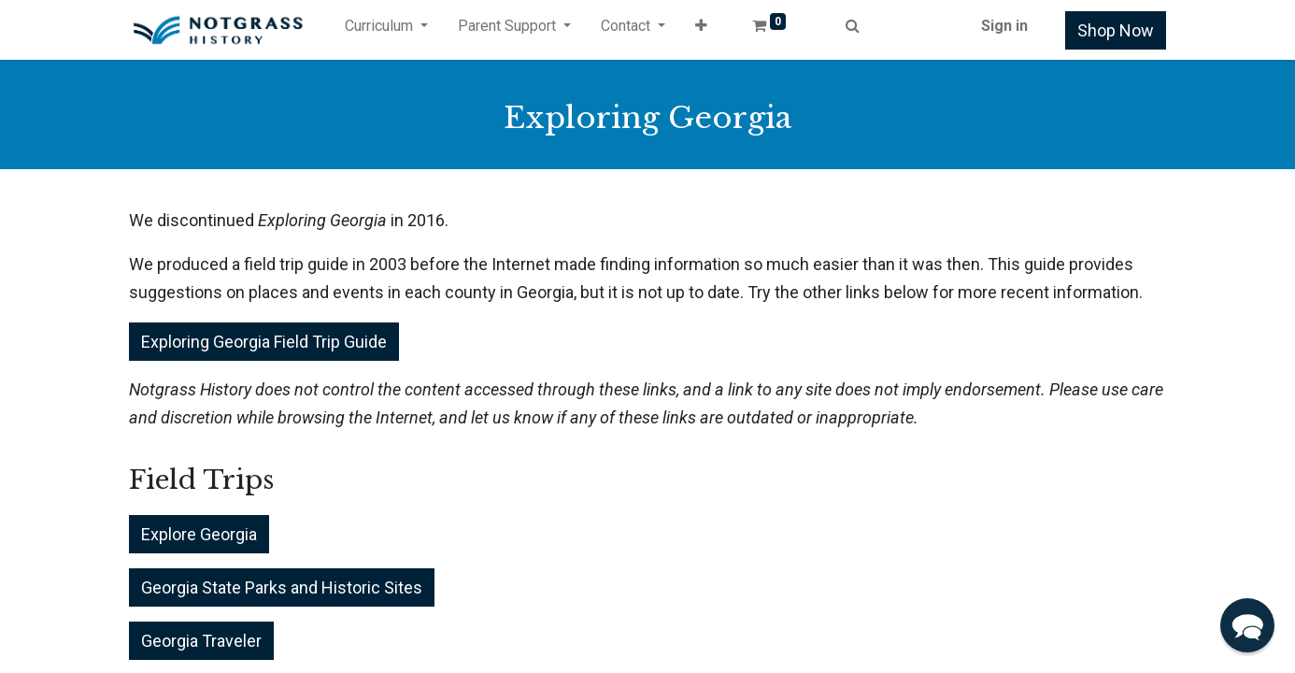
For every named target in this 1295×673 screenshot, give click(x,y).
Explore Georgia (199, 534)
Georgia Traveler (201, 641)
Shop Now (1115, 30)
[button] (701, 30)
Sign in (1004, 26)
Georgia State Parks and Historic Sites (281, 587)
